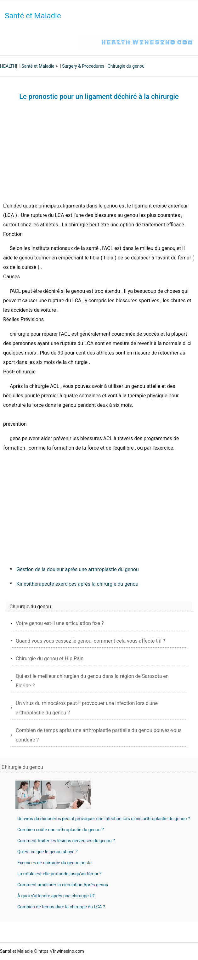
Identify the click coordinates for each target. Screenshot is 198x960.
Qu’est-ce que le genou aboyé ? (47, 851)
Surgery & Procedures (83, 66)
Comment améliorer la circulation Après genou (62, 884)
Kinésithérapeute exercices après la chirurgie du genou (77, 584)
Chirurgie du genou (126, 66)
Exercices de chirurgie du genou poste (54, 862)
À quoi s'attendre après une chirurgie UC (56, 895)
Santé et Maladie (33, 15)
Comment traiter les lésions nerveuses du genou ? (66, 840)
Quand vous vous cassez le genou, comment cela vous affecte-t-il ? (90, 641)
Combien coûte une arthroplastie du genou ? (60, 829)
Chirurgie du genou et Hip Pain (49, 659)
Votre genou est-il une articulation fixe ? (60, 623)
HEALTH (8, 66)
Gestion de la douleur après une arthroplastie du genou (77, 569)
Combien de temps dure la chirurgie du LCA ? (61, 906)
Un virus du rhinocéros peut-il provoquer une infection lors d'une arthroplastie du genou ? (103, 818)
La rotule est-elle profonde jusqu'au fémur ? (59, 873)
